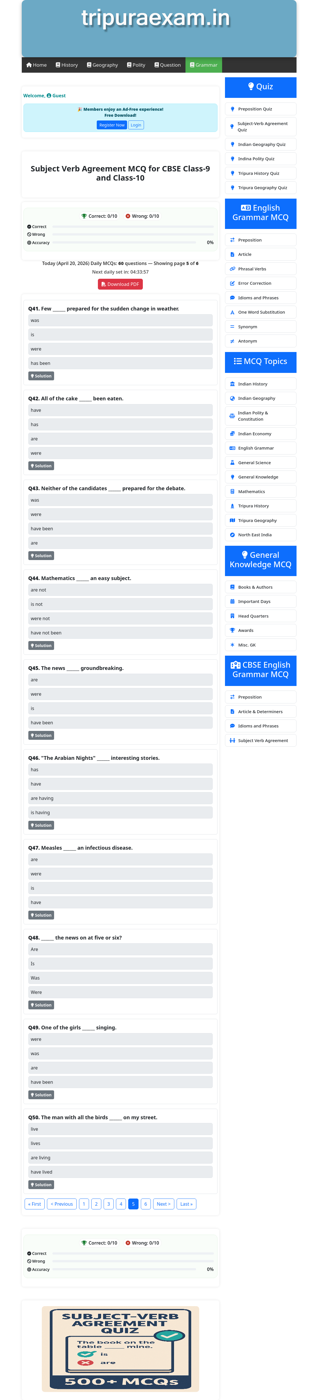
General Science (250, 462)
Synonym (243, 326)
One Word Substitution (257, 312)
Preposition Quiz (250, 109)
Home (36, 65)
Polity (136, 65)
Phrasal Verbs (247, 269)
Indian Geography (252, 398)
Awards (241, 630)
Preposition (245, 240)
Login (136, 125)
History (67, 65)
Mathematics (247, 491)
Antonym (243, 341)
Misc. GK (242, 645)
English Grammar (251, 448)
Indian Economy (250, 433)
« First (34, 1204)
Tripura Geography (253, 520)
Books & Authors (251, 587)
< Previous (62, 1204)
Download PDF (120, 284)
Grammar (204, 65)
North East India (250, 534)
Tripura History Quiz (254, 173)
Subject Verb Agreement (258, 740)
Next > (164, 1204)
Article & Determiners (256, 711)
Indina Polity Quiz (251, 158)
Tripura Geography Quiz (258, 187)
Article (240, 254)
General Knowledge (254, 477)
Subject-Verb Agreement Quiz (258, 126)
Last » (186, 1204)
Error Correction (250, 283)
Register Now (112, 125)
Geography (102, 65)
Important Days (249, 601)
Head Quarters (249, 616)
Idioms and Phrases (254, 297)
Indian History (248, 384)
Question (168, 65)
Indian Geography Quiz (257, 144)
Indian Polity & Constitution (248, 416)
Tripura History (249, 506)
